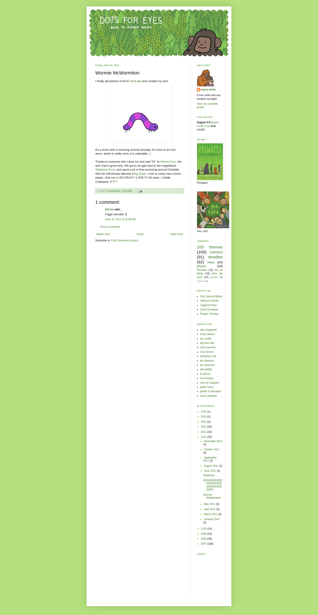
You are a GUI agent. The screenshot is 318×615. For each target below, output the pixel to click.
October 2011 (212, 449)
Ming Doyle (139, 173)
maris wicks (208, 89)
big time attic (207, 343)
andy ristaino (207, 334)
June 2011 (210, 470)
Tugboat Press (208, 305)
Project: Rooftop (209, 313)
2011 (204, 436)
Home (140, 234)
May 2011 (210, 504)
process (214, 277)
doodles (215, 257)
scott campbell (208, 395)
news (211, 262)
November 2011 (213, 441)
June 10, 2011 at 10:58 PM (120, 219)
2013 (204, 426)
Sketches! (209, 475)
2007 (204, 543)
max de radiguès (209, 382)
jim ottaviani (207, 360)
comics (216, 252)
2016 (204, 411)
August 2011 (211, 465)
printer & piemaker (210, 391)
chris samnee (207, 347)
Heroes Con (167, 161)
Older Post (176, 234)
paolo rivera (207, 387)
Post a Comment (110, 226)
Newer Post (103, 234)
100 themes (210, 247)
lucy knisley (206, 378)
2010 (204, 528)
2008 (204, 538)
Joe (131, 81)
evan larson (206, 351)
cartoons (201, 281)
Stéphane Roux (105, 169)
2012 (204, 431)
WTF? (114, 181)
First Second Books (211, 296)
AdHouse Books (209, 300)
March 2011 (211, 514)
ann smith (205, 338)
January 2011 (212, 519)
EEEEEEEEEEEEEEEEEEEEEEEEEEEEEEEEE (212, 485)
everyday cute (208, 356)
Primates (202, 270)
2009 (204, 533)
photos (201, 266)
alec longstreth (208, 329)
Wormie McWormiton (212, 496)
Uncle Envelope (209, 309)
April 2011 (210, 509)
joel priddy (206, 369)
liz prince (205, 373)
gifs (139, 81)
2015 (204, 416)
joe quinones (207, 365)
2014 (204, 421)
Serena (109, 209)
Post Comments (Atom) (124, 240)
